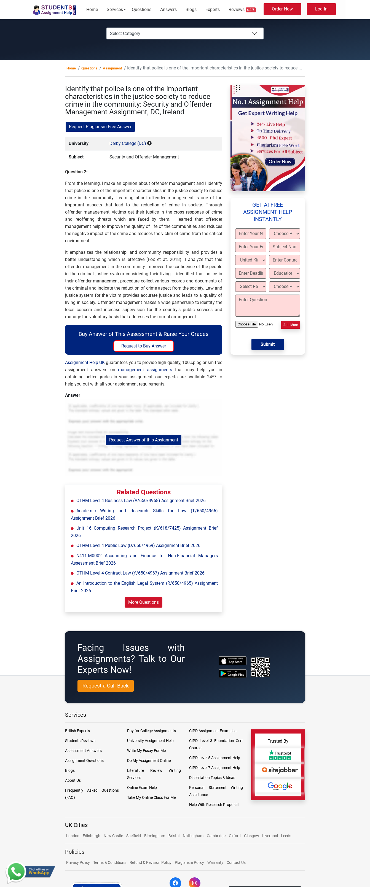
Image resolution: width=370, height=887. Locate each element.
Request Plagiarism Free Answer (100, 126)
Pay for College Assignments (151, 731)
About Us (73, 780)
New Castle (113, 836)
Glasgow (252, 836)
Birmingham (154, 836)
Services (115, 9)
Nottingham (193, 836)
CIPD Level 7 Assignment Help (214, 767)
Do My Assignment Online (149, 760)
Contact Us (236, 862)
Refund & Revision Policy (150, 862)
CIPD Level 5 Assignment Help (214, 758)
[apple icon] (232, 660)
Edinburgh (91, 836)
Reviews (242, 9)
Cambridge (216, 836)
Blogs (191, 9)
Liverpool (270, 836)
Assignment (112, 68)
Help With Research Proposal (213, 804)
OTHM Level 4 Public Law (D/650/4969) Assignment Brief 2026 (138, 545)
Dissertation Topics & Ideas (212, 777)
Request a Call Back (105, 686)
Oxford (235, 836)
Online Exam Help (142, 787)
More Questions (143, 602)
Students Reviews (80, 740)
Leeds (286, 836)
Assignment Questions (84, 760)
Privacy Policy (78, 862)
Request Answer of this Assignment (143, 440)
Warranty (215, 862)
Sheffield (133, 836)
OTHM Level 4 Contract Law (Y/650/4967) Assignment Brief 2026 (140, 573)
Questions (141, 9)
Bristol (173, 836)
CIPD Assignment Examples (212, 731)
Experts (212, 9)
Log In (321, 9)
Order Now (282, 9)
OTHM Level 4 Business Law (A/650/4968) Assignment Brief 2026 (141, 500)
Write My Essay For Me (146, 750)
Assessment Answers (83, 750)
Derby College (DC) (127, 143)
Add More (290, 325)
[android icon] (232, 673)
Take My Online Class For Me (151, 797)
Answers (168, 9)
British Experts (77, 731)
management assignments (145, 369)
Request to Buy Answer (143, 346)
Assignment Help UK (85, 362)
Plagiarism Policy (189, 862)
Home (92, 9)
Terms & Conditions (109, 862)
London (72, 836)
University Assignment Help (150, 740)
